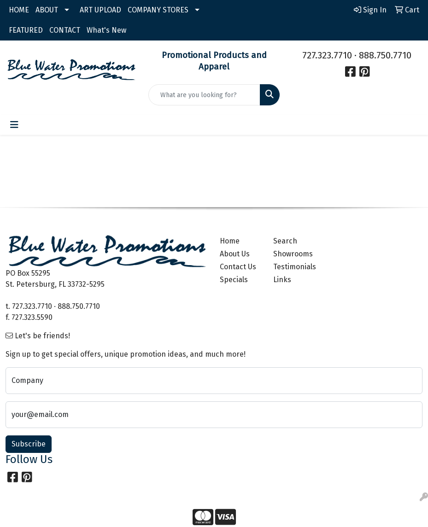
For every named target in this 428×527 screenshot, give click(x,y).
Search (285, 241)
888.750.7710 (385, 55)
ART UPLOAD (100, 10)
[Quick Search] (204, 94)
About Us (235, 253)
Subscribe (29, 444)
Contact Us (238, 266)
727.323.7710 (327, 55)
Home (230, 241)
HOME (19, 10)
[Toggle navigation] (14, 124)
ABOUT (46, 10)
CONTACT (64, 30)
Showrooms (293, 253)
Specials (234, 279)
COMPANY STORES (158, 10)
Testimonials (294, 266)
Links (282, 279)
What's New (106, 30)
